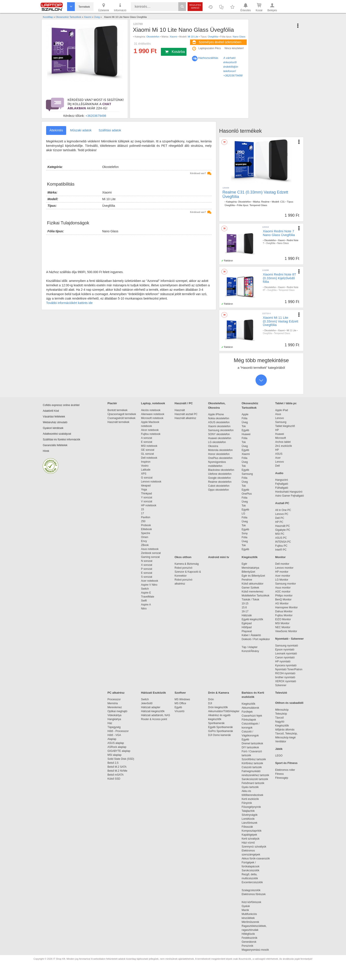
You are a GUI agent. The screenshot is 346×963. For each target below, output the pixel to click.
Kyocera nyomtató (286, 665)
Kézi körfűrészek (254, 902)
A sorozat (146, 438)
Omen (144, 537)
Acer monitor (282, 575)
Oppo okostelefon (218, 489)
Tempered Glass (258, 205)
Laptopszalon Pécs (209, 48)
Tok (244, 426)
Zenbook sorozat (151, 553)
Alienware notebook (152, 414)
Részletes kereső (195, 6)
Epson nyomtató (284, 649)
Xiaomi (173, 36)
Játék (278, 749)
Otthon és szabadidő (289, 702)
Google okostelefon (219, 477)
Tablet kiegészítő (285, 426)
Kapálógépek (249, 834)
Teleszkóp (281, 713)
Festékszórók (249, 937)
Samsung (247, 473)
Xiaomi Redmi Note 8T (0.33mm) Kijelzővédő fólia (279, 277)
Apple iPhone (216, 414)
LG (243, 513)
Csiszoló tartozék (252, 767)
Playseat (247, 631)
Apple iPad (281, 410)
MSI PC (279, 533)
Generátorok (249, 941)
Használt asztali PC (186, 414)
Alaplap (111, 739)
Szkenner (280, 685)
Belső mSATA (116, 774)
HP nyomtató (282, 661)
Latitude (145, 469)
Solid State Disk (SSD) (120, 758)
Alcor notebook (150, 430)
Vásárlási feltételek (54, 416)
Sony (245, 533)
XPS (143, 473)
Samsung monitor (285, 583)
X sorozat (146, 564)
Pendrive (247, 579)
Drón (211, 699)
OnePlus (247, 493)
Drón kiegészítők (218, 707)
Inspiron (145, 461)
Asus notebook (149, 549)
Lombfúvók (248, 818)
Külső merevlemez (252, 591)
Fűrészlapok (251, 719)
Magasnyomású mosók (255, 949)
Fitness (279, 773)
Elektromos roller (285, 769)
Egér (244, 563)
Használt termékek (118, 422)
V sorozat (146, 501)
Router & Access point (154, 719)
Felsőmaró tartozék (253, 783)
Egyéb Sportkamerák (221, 727)
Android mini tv (218, 557)
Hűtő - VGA (114, 735)
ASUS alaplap (116, 743)
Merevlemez (114, 707)
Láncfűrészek (252, 822)
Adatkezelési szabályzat (57, 433)
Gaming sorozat (151, 557)
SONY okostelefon (219, 434)
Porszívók (247, 945)
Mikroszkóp (282, 709)
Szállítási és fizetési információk (61, 439)
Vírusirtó (179, 711)
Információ (120, 7)
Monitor (280, 557)
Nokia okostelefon (218, 418)
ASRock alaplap (117, 747)
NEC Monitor (282, 627)
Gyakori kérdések (53, 428)
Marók (248, 910)
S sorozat (146, 576)
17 (142, 513)
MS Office (180, 703)
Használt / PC (184, 403)
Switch (145, 588)
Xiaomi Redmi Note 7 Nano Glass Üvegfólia (279, 233)
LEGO (278, 755)
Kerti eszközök (250, 799)
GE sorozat (148, 449)
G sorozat (146, 477)
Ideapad (145, 485)
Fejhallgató (281, 483)
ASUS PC (281, 537)
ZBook (145, 545)
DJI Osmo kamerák (220, 735)
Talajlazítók (248, 810)
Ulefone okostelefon (219, 473)
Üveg (245, 422)
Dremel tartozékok (254, 743)
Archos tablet (283, 441)
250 (143, 521)
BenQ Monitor (283, 599)
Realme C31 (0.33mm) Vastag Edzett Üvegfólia (255, 194)
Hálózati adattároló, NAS (155, 715)
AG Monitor (282, 603)
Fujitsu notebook (150, 434)
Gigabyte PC (282, 529)
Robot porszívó (183, 567)
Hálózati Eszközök (153, 692)
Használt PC (282, 525)
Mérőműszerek (250, 922)
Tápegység (113, 727)
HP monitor (281, 571)
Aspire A (146, 604)
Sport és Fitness (286, 763)
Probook (146, 525)
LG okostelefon (217, 442)
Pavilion (145, 517)
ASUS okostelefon (218, 422)
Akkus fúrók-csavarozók (256, 858)
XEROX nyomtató (285, 681)
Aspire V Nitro (150, 584)
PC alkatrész (115, 692)
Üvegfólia (213, 36)
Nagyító (279, 721)
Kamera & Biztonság (187, 563)
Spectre (145, 533)
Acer (278, 457)
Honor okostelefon (218, 454)
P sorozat (146, 568)
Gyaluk (251, 906)
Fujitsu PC (281, 545)
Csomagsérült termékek (121, 418)
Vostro (145, 465)
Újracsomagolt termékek (121, 414)
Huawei (246, 434)
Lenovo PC (281, 514)
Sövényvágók (252, 814)
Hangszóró (281, 479)
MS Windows (182, 699)
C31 (282, 201)
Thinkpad (146, 493)
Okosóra (213, 446)
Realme (265, 201)
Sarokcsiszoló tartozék (255, 779)
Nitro (144, 608)
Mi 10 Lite (193, 36)
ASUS (278, 453)
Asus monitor (283, 587)
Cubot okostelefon (218, 485)
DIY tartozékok (250, 747)
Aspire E (146, 592)
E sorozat (146, 441)
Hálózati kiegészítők (153, 711)
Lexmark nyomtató (286, 653)
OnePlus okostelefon (220, 458)
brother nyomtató (285, 677)
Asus (278, 414)
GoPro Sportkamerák (220, 731)
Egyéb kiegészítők (252, 619)
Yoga (144, 489)
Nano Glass (239, 36)
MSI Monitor (282, 623)
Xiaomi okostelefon (219, 426)
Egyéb (245, 430)
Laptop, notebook (153, 403)
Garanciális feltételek (55, 445)
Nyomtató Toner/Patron (288, 669)
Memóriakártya (250, 567)
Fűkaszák (247, 826)
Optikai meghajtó (117, 711)
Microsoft (280, 438)
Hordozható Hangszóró (288, 491)
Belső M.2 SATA (116, 766)
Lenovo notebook (151, 481)
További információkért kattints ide (69, 303)
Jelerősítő (146, 703)
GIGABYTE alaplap (119, 751)
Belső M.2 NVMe (118, 770)
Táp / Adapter (250, 647)
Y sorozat (146, 497)
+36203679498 (95, 115)
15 (142, 509)
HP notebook (148, 505)
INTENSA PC (283, 541)
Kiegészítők (250, 557)
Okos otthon (183, 557)
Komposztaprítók (251, 830)
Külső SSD (113, 778)
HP (277, 430)
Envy (144, 541)
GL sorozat (147, 453)
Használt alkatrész (185, 418)
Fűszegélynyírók (252, 806)
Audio (279, 473)
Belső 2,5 (112, 762)
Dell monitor (282, 563)
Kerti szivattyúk (251, 838)
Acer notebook (149, 580)
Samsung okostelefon (220, 430)
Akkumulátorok (252, 707)
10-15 (245, 603)
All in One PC (283, 510)
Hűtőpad (247, 627)
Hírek (46, 451)
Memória (112, 703)
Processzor (114, 699)
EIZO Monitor (283, 619)
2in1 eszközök (283, 445)
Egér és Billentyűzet (253, 575)
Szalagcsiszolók (251, 890)
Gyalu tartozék (250, 787)
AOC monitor (282, 591)
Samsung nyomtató (286, 645)
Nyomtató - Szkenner (289, 638)
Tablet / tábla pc (286, 403)
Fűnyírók (247, 803)
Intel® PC (281, 549)
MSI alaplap (114, 754)
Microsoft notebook (152, 418)
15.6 (244, 607)
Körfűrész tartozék (252, 763)
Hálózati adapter (150, 707)
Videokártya (114, 715)
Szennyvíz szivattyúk (254, 846)
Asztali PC (282, 503)
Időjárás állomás (284, 729)
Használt (180, 410)
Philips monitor (284, 595)
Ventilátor (280, 741)
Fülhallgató (281, 487)
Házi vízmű (248, 842)
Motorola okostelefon (220, 450)
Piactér (112, 403)
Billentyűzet (248, 571)
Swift (144, 600)
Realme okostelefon (219, 481)
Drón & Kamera (218, 692)
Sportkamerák (216, 723)
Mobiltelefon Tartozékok (255, 595)
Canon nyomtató (285, 657)
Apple (245, 414)
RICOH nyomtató (285, 673)
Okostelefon (152, 36)
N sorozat (146, 561)
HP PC (279, 521)
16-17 (245, 611)
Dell (277, 465)
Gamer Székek (250, 587)
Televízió (281, 692)
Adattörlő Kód (51, 410)
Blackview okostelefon (221, 469)
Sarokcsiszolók (252, 870)
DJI (210, 703)
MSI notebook (149, 445)
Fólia (244, 418)
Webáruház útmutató (55, 422)
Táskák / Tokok (250, 599)
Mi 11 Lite (291, 330)
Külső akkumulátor (252, 583)
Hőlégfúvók (248, 933)
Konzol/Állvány (250, 651)
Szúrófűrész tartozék (254, 759)
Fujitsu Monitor (284, 615)
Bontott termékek (117, 410)
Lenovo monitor (284, 567)
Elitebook (146, 529)
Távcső (279, 717)
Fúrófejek (249, 711)
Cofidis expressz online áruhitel (61, 405)
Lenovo (279, 418)
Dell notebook (149, 457)
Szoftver (180, 692)
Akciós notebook (150, 410)
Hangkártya (114, 719)
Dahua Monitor (284, 611)
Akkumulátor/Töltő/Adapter (223, 711)
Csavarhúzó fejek (254, 715)
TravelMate (148, 596)
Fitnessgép (281, 777)
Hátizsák (247, 615)
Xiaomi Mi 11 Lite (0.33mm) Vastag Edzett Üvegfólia (280, 321)
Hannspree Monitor (286, 607)
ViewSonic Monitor (286, 631)
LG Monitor (281, 579)
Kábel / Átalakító (252, 635)
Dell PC (279, 518)
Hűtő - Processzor (118, 731)
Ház (109, 723)
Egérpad (247, 623)
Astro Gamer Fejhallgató (289, 495)
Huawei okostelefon (219, 438)
